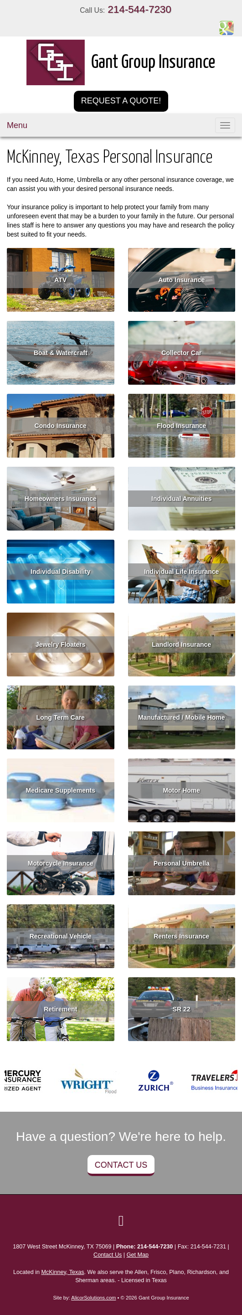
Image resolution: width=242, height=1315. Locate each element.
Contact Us (121, 1165)
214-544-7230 (139, 9)
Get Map (138, 1255)
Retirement (60, 1009)
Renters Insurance (181, 936)
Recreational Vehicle (61, 936)
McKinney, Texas (62, 1272)
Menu (17, 125)
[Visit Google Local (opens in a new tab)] (121, 1220)
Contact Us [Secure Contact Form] (107, 1255)
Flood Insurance (181, 425)
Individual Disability (60, 571)
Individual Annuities (181, 498)
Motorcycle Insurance (60, 863)
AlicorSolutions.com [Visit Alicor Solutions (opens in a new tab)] (93, 1297)
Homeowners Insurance (61, 498)
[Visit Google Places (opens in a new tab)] (226, 27)
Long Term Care (60, 717)
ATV (60, 280)
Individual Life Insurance (181, 571)
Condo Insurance (61, 425)
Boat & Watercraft (61, 352)
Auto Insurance (181, 280)
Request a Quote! (121, 100)
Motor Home (181, 790)
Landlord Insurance (181, 644)
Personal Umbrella (182, 863)
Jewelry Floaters (61, 644)
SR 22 (182, 1009)
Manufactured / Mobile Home (181, 717)
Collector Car (181, 352)
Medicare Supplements (61, 790)
